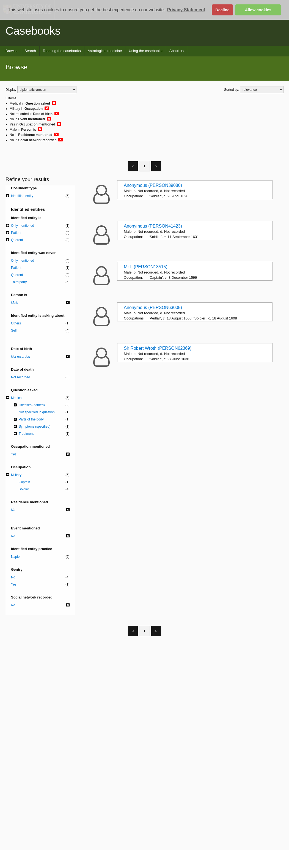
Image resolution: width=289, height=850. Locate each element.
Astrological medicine (105, 51)
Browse (11, 51)
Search (30, 51)
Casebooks (32, 31)
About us (176, 51)
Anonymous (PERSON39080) (153, 185)
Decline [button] (222, 10)
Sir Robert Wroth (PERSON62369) (157, 348)
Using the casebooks (145, 51)
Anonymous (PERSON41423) (153, 226)
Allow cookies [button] (258, 10)
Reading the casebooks (62, 51)
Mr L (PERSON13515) (145, 266)
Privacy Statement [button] (186, 9)
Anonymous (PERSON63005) (153, 307)
